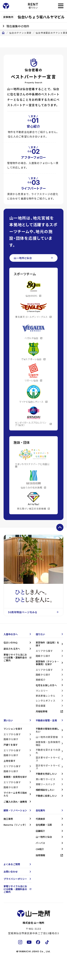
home (3, 33)
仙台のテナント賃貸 (20, 33)
